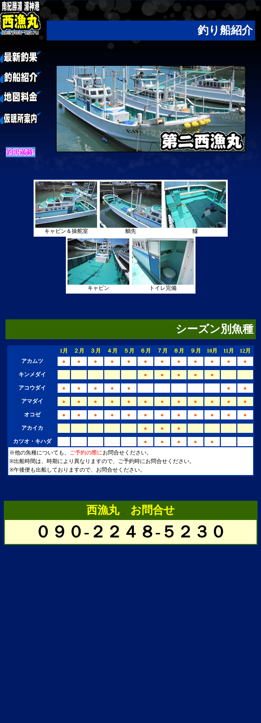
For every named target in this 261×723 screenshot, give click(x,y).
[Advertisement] (64, 658)
